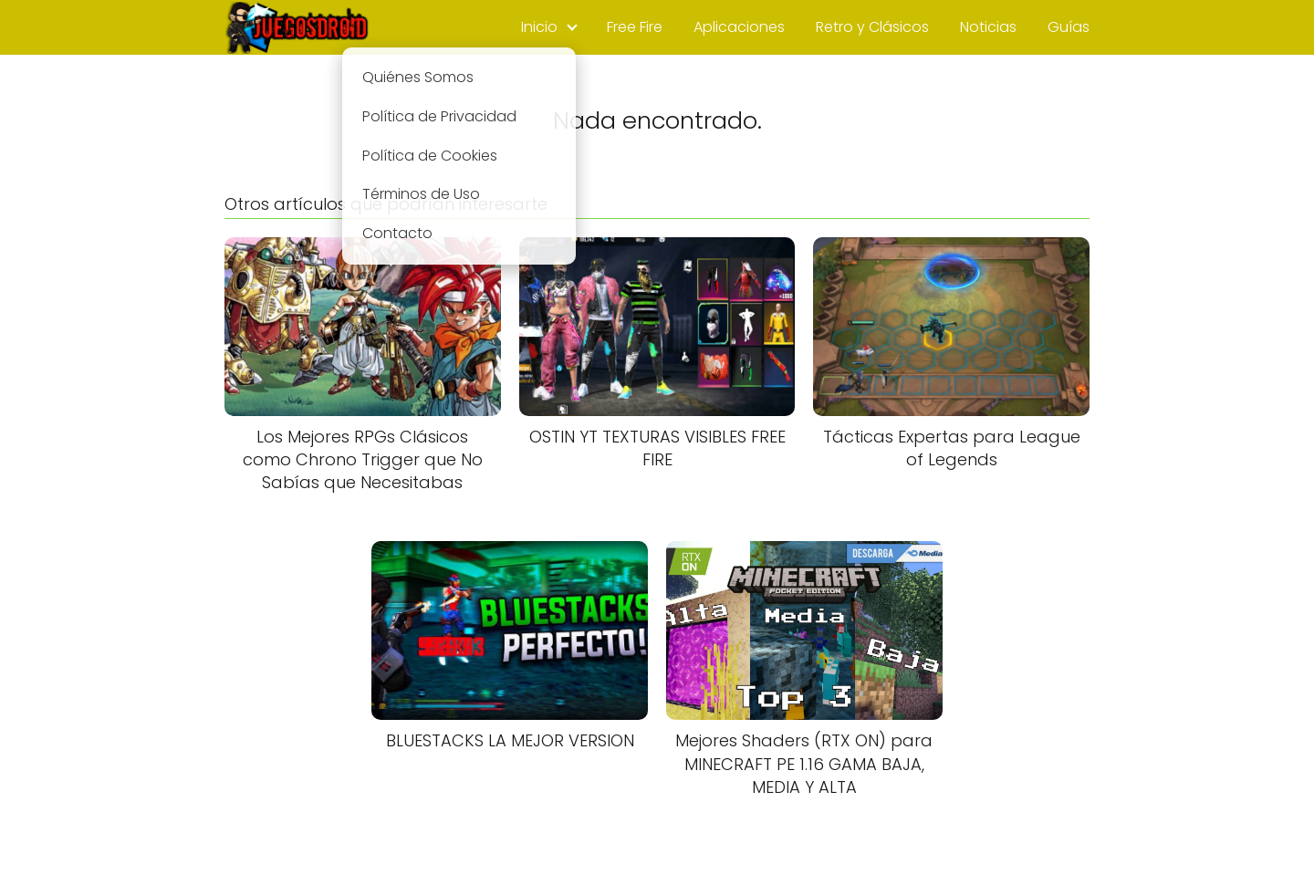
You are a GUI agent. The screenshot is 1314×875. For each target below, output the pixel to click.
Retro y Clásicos (872, 26)
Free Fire (634, 26)
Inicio (539, 26)
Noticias (988, 26)
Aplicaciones (739, 26)
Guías (1069, 26)
